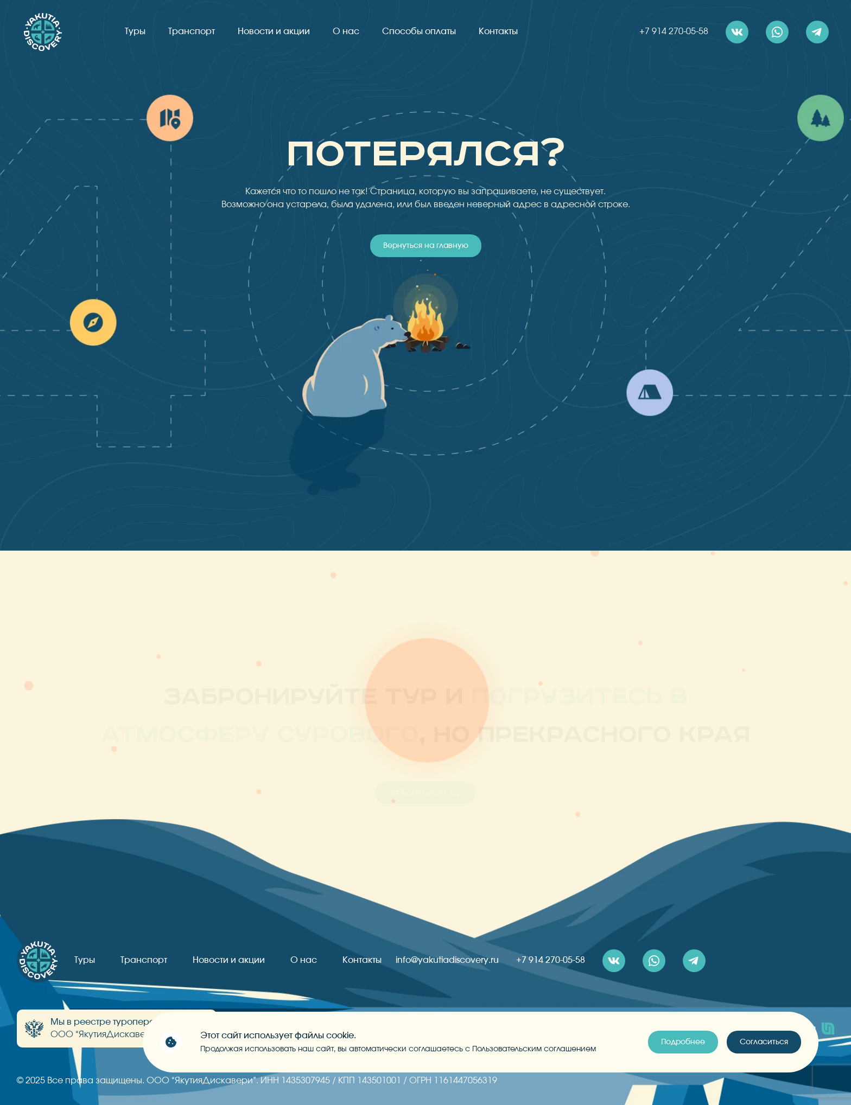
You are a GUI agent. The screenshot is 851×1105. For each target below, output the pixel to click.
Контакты (498, 31)
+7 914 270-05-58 (673, 31)
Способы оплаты (419, 31)
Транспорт (191, 31)
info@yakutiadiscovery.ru (447, 960)
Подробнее (683, 1042)
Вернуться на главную (425, 246)
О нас (346, 31)
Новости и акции (274, 31)
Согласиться (764, 1042)
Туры (135, 31)
